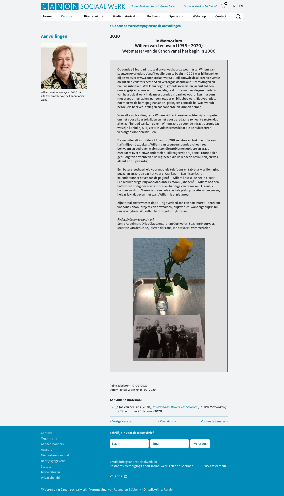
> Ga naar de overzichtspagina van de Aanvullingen (145, 26)
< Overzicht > (167, 421)
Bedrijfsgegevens (53, 461)
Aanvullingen (54, 36)
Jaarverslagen (50, 472)
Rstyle (168, 489)
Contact (220, 16)
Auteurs (46, 449)
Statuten (47, 466)
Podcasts (153, 16)
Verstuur (200, 443)
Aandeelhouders (52, 444)
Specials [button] (175, 16)
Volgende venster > (214, 421)
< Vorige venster (121, 421)
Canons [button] (66, 16)
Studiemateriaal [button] (124, 16)
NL (235, 6)
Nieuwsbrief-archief (55, 455)
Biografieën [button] (92, 16)
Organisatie (49, 438)
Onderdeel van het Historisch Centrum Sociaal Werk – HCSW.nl (173, 6)
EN (241, 6)
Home (47, 16)
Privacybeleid (50, 478)
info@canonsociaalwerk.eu (138, 462)
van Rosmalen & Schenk (124, 489)
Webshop (199, 16)
